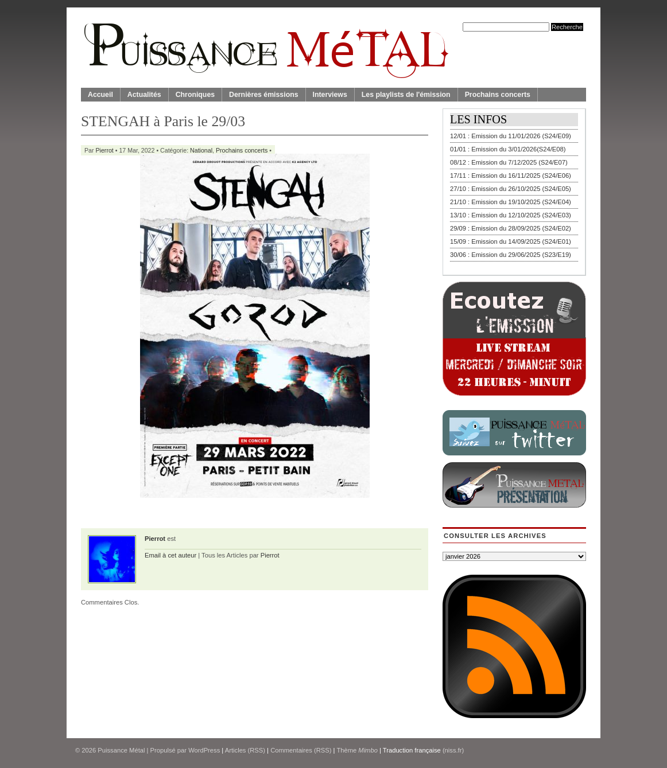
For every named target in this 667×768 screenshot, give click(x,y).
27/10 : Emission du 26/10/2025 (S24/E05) (510, 188)
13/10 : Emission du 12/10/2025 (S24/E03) (510, 215)
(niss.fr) (453, 750)
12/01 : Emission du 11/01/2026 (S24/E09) (510, 135)
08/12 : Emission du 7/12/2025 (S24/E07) (509, 162)
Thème (357, 750)
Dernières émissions (263, 95)
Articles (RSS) (245, 750)
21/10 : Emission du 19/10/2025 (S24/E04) (510, 201)
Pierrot (105, 150)
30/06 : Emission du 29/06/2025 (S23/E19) (510, 254)
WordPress (204, 750)
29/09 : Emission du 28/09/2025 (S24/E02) (510, 228)
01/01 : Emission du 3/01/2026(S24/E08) (508, 149)
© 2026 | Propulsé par (131, 750)
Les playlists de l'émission (406, 95)
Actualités (144, 95)
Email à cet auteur (170, 555)
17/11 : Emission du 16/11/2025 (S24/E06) (510, 175)
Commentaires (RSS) (300, 750)
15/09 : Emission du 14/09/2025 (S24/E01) (510, 241)
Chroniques (195, 95)
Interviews (330, 95)
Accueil (100, 95)
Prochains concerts (497, 95)
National (201, 150)
